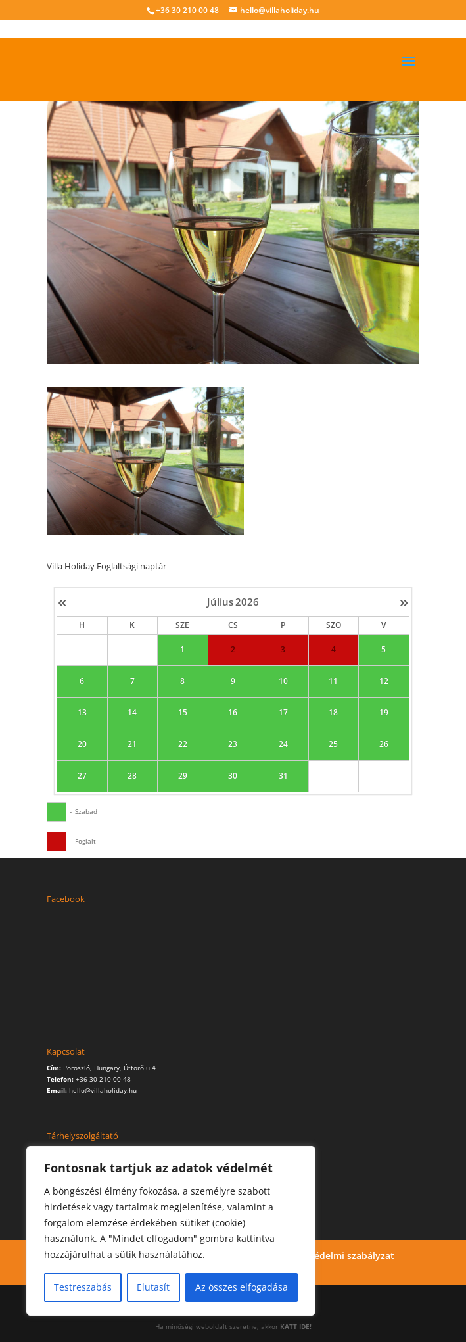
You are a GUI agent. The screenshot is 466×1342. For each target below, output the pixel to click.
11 (333, 682)
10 (283, 682)
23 (233, 745)
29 (182, 776)
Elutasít (153, 1287)
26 (383, 745)
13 (82, 713)
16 (233, 713)
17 (283, 713)
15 (182, 713)
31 (283, 776)
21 (132, 745)
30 (233, 776)
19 (383, 713)
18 (333, 713)
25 (333, 745)
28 (132, 776)
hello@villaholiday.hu (103, 1090)
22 (182, 745)
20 (82, 745)
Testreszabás (83, 1287)
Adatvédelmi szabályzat (341, 1255)
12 (383, 682)
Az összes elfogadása (241, 1287)
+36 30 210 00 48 (187, 10)
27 (82, 776)
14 (132, 713)
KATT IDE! (296, 1326)
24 (283, 745)
